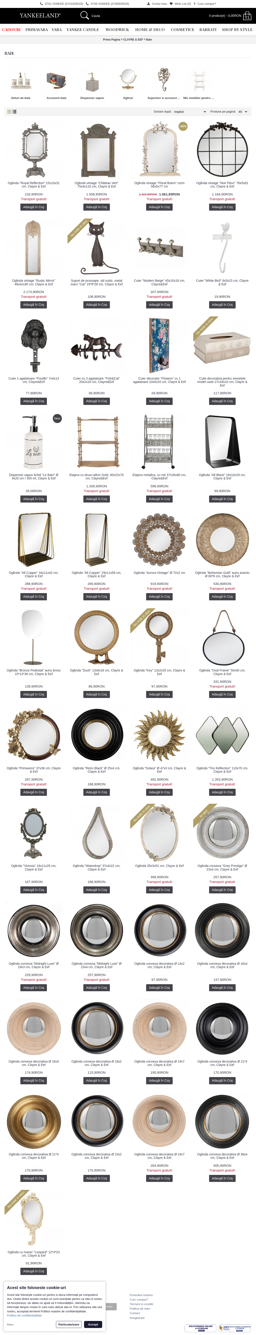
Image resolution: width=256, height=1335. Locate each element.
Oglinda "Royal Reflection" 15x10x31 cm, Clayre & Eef (34, 184)
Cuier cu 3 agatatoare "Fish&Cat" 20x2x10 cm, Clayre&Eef (96, 380)
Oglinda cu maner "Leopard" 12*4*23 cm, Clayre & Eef (34, 1253)
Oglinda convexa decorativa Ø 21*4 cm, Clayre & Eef (222, 1063)
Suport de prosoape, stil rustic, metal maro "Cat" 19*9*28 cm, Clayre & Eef (96, 282)
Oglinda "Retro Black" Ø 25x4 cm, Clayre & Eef (96, 769)
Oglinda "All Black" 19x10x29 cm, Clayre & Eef (222, 476)
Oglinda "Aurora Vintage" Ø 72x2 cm (159, 573)
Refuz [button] (10, 1324)
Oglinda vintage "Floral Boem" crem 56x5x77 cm (159, 184)
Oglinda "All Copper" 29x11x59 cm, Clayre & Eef (96, 574)
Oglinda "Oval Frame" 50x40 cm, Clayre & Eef (222, 672)
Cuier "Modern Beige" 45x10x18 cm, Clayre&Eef (159, 282)
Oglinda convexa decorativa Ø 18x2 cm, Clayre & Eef (96, 1063)
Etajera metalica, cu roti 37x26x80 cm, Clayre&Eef (159, 476)
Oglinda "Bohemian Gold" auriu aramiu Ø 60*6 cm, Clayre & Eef (222, 574)
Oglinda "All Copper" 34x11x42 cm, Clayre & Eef (34, 574)
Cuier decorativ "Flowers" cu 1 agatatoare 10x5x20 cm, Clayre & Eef (159, 380)
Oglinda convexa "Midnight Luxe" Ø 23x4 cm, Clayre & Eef (96, 965)
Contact (135, 1313)
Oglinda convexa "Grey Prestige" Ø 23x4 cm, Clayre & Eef (222, 867)
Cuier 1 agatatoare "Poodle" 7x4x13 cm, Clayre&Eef (34, 380)
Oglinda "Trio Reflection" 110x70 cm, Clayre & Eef (222, 769)
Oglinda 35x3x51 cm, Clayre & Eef (159, 866)
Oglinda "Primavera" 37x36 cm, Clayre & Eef (34, 769)
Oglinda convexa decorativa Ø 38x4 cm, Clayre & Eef (222, 1155)
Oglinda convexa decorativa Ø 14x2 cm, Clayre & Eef (159, 965)
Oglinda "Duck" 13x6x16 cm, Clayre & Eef (96, 672)
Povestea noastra (141, 1295)
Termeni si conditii (141, 1304)
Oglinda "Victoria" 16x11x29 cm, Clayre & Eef (33, 867)
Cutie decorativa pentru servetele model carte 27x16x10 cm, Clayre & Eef (222, 382)
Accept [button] (93, 1324)
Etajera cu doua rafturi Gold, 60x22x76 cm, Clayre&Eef (96, 476)
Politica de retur (140, 1308)
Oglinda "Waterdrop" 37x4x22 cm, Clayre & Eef (96, 867)
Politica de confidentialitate (24, 1315)
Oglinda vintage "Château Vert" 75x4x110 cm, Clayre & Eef (96, 184)
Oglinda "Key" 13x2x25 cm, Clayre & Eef (159, 672)
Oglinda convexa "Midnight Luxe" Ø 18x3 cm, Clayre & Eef (34, 965)
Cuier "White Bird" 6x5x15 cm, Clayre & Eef (222, 282)
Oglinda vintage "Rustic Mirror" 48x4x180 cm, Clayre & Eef (33, 282)
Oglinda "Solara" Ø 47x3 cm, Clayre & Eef (159, 769)
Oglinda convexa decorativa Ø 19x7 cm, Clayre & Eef (159, 1063)
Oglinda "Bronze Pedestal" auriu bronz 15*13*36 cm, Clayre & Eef (34, 672)
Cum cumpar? (139, 1299)
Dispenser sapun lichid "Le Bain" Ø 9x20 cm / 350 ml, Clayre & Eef (33, 476)
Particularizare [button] (68, 1324)
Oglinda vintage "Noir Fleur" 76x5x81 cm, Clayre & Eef (222, 184)
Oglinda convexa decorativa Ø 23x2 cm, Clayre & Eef (96, 1155)
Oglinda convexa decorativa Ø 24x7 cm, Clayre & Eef (159, 1155)
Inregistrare (137, 1318)
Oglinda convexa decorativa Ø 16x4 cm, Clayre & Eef (222, 965)
